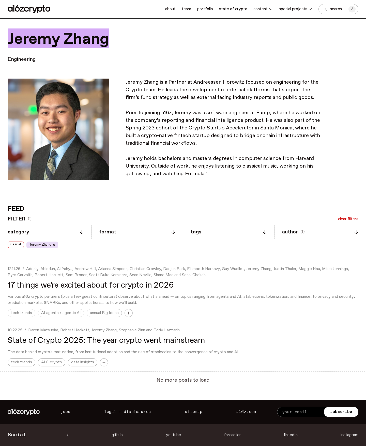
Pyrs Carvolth (20, 275)
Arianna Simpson (113, 269)
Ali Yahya (64, 269)
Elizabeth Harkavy (203, 269)
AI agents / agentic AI (61, 313)
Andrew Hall (85, 269)
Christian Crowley (145, 269)
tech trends (21, 313)
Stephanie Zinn (132, 330)
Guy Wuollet (233, 269)
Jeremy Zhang (258, 269)
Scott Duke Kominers (108, 275)
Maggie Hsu (309, 269)
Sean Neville (140, 275)
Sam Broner (76, 275)
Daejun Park (174, 269)
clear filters (348, 219)
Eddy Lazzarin (167, 330)
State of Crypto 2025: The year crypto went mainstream (106, 340)
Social (17, 435)
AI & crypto (51, 362)
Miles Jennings (335, 269)
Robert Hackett (49, 275)
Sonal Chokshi (194, 275)
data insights (82, 362)
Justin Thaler (284, 269)
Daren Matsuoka (43, 330)
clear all (16, 244)
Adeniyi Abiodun (40, 269)
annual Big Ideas (104, 313)
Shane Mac (163, 275)
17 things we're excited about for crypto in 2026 (91, 285)
